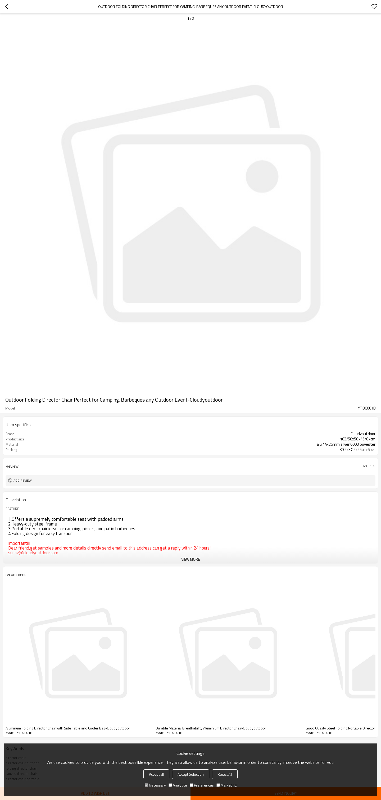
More (368, 466)
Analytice (178, 785)
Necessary (155, 785)
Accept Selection (191, 774)
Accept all (156, 774)
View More (190, 559)
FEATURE (12, 508)
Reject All (224, 774)
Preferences (202, 785)
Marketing (226, 785)
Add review (22, 480)
